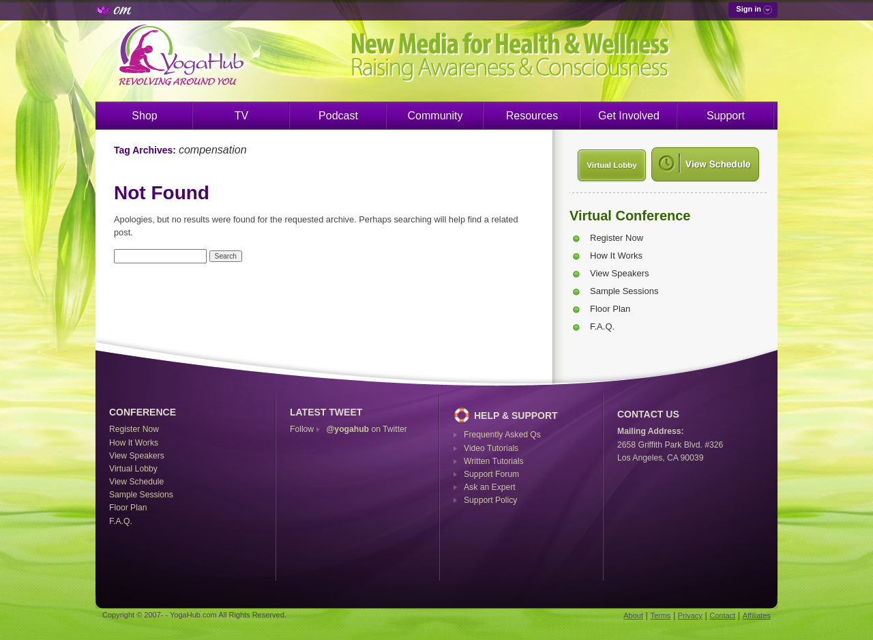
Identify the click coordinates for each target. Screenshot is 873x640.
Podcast (338, 115)
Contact (722, 615)
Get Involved (629, 115)
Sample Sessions (624, 291)
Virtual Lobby (611, 165)
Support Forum (491, 474)
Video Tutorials (491, 448)
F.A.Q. (602, 326)
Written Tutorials (494, 461)
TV (241, 115)
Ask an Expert (490, 487)
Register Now (616, 238)
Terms (660, 615)
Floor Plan (610, 309)
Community (435, 115)
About (633, 615)
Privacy (690, 615)
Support (726, 115)
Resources (532, 115)
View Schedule (136, 481)
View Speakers (619, 273)
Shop (144, 115)
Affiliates (757, 615)
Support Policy (490, 500)
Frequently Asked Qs (502, 434)
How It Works (616, 255)
